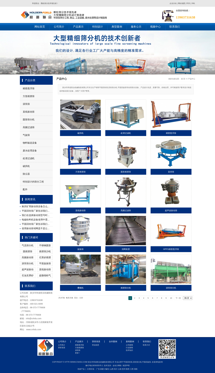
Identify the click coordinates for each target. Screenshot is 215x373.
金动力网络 (117, 365)
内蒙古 (107, 369)
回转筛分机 (137, 362)
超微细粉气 (45, 275)
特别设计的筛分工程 (33, 181)
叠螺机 (80, 288)
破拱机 (26, 166)
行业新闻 (129, 348)
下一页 (178, 298)
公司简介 (59, 26)
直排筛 (171, 172)
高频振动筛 (27, 257)
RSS (188, 3)
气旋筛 (26, 135)
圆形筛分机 (28, 119)
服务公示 (136, 26)
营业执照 (95, 345)
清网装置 (126, 249)
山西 (111, 369)
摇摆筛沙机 (45, 251)
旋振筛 (80, 249)
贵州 (123, 369)
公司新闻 (129, 345)
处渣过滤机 (28, 158)
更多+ (77, 353)
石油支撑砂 (27, 275)
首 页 (183, 79)
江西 (131, 369)
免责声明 (126, 365)
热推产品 (81, 369)
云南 (120, 369)
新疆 (102, 369)
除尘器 (26, 174)
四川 (115, 369)
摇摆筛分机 (126, 288)
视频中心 (155, 26)
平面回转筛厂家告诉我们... (35, 211)
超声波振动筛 (171, 210)
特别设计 (97, 26)
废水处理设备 (30, 150)
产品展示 (78, 26)
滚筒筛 (26, 104)
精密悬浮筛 (28, 88)
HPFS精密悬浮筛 (171, 249)
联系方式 (146, 345)
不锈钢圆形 (45, 245)
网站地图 (181, 3)
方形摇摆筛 (28, 96)
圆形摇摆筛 (126, 172)
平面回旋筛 (146, 362)
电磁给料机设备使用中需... (35, 219)
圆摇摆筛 (27, 251)
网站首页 (39, 26)
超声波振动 (27, 269)
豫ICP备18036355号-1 (94, 365)
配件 (25, 189)
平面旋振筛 (45, 263)
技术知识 (129, 350)
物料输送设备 (30, 143)
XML (193, 3)
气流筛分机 (27, 245)
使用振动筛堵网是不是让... (35, 228)
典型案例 (117, 26)
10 (171, 298)
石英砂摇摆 (45, 257)
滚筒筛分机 (27, 263)
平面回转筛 (128, 362)
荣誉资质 (61, 348)
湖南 (135, 369)
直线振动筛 (28, 112)
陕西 (127, 369)
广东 (98, 369)
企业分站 (173, 3)
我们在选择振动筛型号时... (35, 215)
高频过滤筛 (28, 127)
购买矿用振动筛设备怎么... (35, 206)
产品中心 (191, 79)
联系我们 (174, 26)
